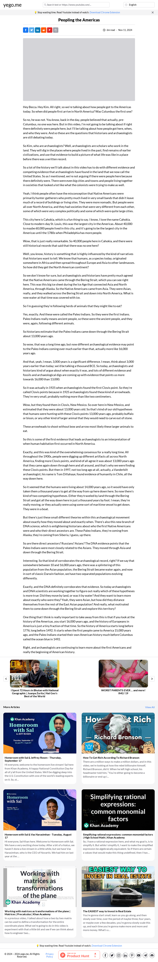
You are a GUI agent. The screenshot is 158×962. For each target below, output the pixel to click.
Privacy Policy (50, 955)
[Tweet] (31, 30)
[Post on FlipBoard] (49, 30)
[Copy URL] (55, 30)
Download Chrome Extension (105, 12)
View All (150, 707)
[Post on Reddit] (43, 30)
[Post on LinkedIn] (37, 30)
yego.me (12, 5)
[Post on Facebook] (25, 30)
